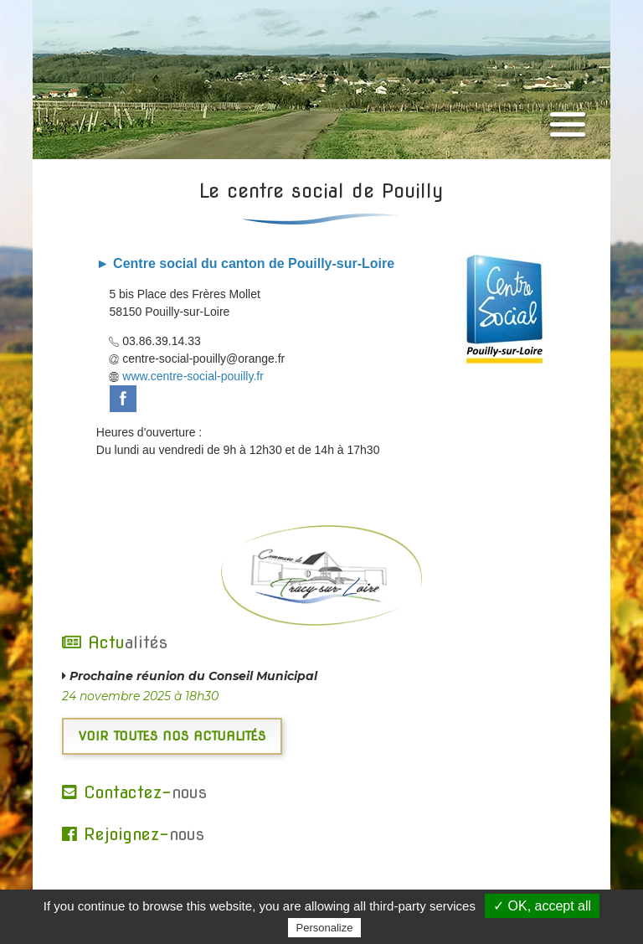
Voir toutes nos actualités (172, 736)
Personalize (324, 927)
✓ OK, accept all (542, 906)
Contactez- (134, 792)
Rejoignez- (133, 834)
